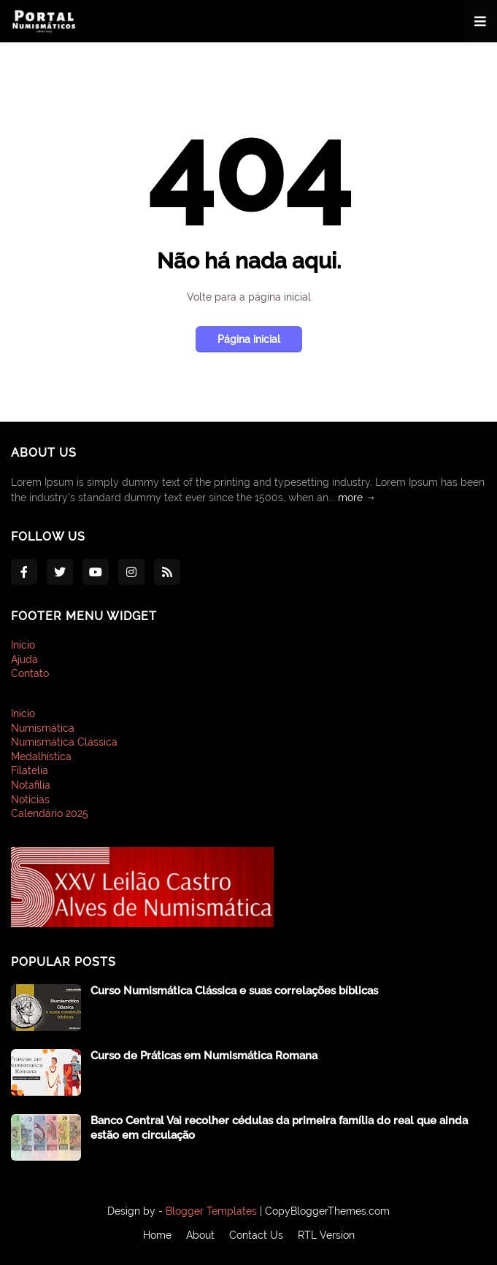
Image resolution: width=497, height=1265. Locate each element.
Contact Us (256, 1235)
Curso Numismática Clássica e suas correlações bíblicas (234, 990)
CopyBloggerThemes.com (327, 1211)
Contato (30, 673)
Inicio (23, 645)
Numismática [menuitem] (42, 728)
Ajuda (24, 659)
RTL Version (326, 1235)
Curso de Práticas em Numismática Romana (203, 1055)
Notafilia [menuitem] (30, 785)
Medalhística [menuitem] (41, 756)
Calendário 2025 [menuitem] (49, 813)
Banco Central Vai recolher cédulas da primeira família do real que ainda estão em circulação (279, 1128)
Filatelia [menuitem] (29, 770)
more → (357, 497)
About (200, 1235)
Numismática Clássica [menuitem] (64, 742)
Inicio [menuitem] (23, 713)
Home (157, 1235)
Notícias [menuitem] (30, 799)
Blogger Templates (211, 1211)
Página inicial (248, 339)
